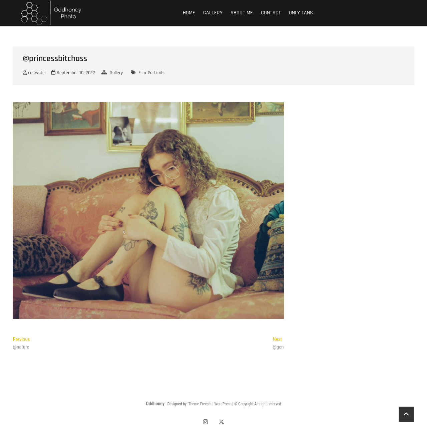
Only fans (301, 12)
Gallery (213, 12)
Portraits (156, 73)
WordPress (222, 404)
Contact (271, 12)
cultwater (34, 73)
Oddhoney (155, 403)
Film (142, 73)
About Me (242, 12)
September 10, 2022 (73, 73)
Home (189, 12)
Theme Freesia (199, 404)
